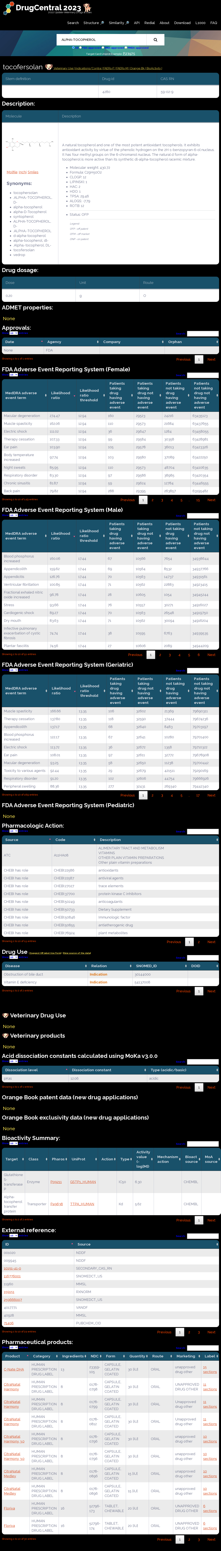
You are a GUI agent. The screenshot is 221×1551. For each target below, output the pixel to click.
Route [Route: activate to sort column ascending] (157, 1356)
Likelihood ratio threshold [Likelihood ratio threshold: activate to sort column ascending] (89, 395)
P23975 (129, 54)
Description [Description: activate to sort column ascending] (110, 840)
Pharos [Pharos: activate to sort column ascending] (58, 1159)
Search (73, 23)
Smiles (33, 172)
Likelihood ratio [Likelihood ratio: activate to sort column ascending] (60, 395)
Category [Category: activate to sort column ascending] (41, 1356)
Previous (183, 359)
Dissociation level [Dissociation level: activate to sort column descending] (21, 1070)
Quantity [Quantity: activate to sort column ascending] (137, 1356)
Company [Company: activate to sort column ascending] (112, 342)
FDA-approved (91, 47)
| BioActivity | (153, 68)
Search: (197, 334)
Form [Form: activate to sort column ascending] (110, 1356)
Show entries (15, 333)
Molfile (12, 172)
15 (198, 500)
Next (211, 359)
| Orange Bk (137, 68)
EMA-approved (114, 47)
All (76, 47)
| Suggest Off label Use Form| (45, 953)
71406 (9, 1323)
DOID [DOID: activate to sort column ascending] (195, 966)
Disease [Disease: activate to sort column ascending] (12, 966)
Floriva (9, 1508)
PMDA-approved (138, 47)
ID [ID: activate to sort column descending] (7, 1244)
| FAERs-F (108, 68)
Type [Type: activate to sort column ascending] (124, 1159)
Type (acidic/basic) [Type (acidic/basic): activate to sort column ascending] (168, 1070)
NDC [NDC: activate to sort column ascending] (95, 1356)
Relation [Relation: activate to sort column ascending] (99, 966)
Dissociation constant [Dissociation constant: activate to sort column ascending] (91, 1070)
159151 (9, 1292)
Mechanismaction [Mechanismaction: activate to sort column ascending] (167, 1159)
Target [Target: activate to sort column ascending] (11, 1159)
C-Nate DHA (14, 1369)
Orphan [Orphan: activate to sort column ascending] (175, 342)
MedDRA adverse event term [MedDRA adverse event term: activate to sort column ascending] (21, 395)
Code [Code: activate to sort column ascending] (60, 840)
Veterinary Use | (64, 68)
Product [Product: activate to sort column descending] (12, 1356)
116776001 (12, 1276)
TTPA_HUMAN (82, 1204)
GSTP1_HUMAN (83, 1182)
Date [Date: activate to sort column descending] (9, 342)
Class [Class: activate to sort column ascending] (33, 1159)
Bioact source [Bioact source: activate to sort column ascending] (191, 1159)
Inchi (23, 172)
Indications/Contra (88, 68)
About (164, 23)
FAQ (213, 23)
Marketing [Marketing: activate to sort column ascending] (186, 1356)
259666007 (13, 1300)
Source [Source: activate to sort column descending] (11, 840)
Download (182, 23)
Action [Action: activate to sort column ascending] (107, 1159)
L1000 (200, 23)
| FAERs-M (122, 68)
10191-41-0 (12, 1268)
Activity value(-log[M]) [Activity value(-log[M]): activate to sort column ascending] (143, 1159)
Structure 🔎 (94, 23)
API (137, 23)
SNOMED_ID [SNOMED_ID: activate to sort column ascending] (146, 966)
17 (198, 795)
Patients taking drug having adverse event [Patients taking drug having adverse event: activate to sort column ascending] (117, 395)
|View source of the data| (77, 953)
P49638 (56, 1204)
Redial (149, 23)
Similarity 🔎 (119, 23)
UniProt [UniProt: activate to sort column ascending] (78, 1159)
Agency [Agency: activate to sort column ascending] (54, 342)
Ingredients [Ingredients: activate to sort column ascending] (73, 1356)
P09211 (56, 1182)
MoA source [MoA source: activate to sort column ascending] (211, 1159)
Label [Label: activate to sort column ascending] (210, 1356)
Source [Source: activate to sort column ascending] (84, 1244)
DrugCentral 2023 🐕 (54, 7)
